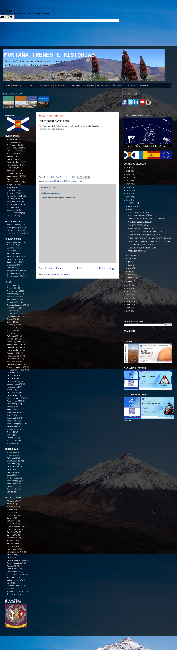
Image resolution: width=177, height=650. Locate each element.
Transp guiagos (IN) (14, 204)
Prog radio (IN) (12, 187)
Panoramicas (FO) (14, 401)
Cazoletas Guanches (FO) (16, 305)
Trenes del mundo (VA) (16, 574)
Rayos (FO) (11, 407)
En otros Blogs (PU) (14, 259)
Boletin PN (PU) (13, 245)
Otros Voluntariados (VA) (16, 560)
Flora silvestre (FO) (14, 356)
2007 (128, 311)
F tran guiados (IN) (14, 165)
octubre (131, 209)
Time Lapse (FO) (75, 181)
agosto (131, 258)
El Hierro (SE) (12, 455)
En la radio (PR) (13, 253)
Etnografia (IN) (12, 159)
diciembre (132, 203)
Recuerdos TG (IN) (14, 193)
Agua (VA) (10, 504)
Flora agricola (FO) (14, 350)
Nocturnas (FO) (13, 387)
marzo (131, 274)
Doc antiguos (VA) (14, 529)
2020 (128, 187)
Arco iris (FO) (12, 288)
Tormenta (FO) (12, 429)
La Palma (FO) (12, 373)
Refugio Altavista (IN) (15, 196)
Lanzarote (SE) (12, 472)
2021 (128, 184)
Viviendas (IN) (12, 216)
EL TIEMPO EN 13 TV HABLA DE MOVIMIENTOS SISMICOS (149, 238)
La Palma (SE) (12, 469)
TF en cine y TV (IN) (14, 201)
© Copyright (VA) (13, 594)
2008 (128, 308)
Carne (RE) (11, 518)
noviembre (132, 206)
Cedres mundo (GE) (14, 230)
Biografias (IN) (12, 142)
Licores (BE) (11, 546)
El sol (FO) (11, 333)
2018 (128, 193)
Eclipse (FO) (11, 322)
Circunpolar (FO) (13, 308)
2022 (128, 181)
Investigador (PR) (13, 265)
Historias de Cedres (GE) (16, 233)
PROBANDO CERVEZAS (136, 251)
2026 (128, 167)
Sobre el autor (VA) (14, 569)
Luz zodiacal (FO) (13, 381)
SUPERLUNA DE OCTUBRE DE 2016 (141, 228)
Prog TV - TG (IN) (13, 184)
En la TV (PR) (11, 251)
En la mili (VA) (12, 535)
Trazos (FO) (11, 432)
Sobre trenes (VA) (13, 571)
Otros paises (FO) (14, 395)
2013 (128, 291)
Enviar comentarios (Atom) (60, 274)
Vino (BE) (10, 583)
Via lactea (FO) (12, 440)
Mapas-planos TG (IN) (15, 176)
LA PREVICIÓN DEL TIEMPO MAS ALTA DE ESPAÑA (146, 218)
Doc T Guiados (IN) (14, 151)
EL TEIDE (30, 85)
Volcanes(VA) (12, 588)
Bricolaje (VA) (12, 515)
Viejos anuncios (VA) (15, 580)
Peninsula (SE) (12, 486)
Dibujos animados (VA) (16, 526)
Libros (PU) (11, 267)
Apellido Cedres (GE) (15, 225)
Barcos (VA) (11, 512)
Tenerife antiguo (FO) (15, 423)
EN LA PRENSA (103, 85)
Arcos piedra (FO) (14, 291)
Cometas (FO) (12, 310)
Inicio (80, 268)
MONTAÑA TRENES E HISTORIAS (49, 55)
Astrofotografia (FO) (15, 296)
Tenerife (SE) (11, 489)
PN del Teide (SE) (13, 478)
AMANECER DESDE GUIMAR (138, 225)
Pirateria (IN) (12, 179)
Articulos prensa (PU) (15, 242)
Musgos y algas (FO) (14, 384)
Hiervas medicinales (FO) (16, 370)
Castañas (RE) (12, 521)
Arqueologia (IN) (13, 139)
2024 (128, 174)
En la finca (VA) (12, 532)
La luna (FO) (11, 375)
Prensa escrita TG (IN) (15, 182)
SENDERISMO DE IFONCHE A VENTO (141, 244)
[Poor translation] (10, 17)
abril (130, 271)
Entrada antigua (107, 268)
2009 (128, 304)
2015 (128, 285)
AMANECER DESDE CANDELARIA (140, 222)
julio (130, 262)
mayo (130, 268)
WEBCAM (131, 85)
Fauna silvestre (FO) (14, 347)
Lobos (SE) (11, 475)
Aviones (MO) (12, 507)
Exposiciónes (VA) (14, 538)
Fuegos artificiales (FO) (16, 364)
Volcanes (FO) (12, 443)
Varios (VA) (11, 577)
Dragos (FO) (11, 319)
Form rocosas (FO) (14, 358)
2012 (128, 295)
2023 (128, 177)
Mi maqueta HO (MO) (15, 552)
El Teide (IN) (11, 153)
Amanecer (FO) (13, 285)
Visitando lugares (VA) (15, 586)
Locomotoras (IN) (14, 173)
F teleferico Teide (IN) (15, 162)
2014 (128, 288)
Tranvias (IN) (12, 207)
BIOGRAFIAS (60, 85)
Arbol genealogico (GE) (16, 227)
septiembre (133, 255)
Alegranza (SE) (12, 452)
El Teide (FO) (12, 327)
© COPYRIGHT (118, 85)
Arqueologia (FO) (13, 294)
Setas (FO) (11, 415)
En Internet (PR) (13, 248)
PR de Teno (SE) (13, 483)
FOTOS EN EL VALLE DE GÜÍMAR (140, 215)
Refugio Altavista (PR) (15, 270)
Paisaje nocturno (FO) (15, 398)
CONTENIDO (18, 85)
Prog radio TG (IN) (14, 190)
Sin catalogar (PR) (13, 273)
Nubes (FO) (62, 181)
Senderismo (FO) (13, 412)
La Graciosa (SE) (13, 466)
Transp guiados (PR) (15, 276)
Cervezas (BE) (12, 523)
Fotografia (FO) (51, 181)
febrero (131, 278)
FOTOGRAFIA (74, 85)
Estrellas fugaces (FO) (15, 342)
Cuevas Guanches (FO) (15, 313)
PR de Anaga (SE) (13, 481)
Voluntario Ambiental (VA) (17, 591)
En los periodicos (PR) (15, 256)
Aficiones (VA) (12, 501)
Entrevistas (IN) (12, 156)
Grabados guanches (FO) (16, 367)
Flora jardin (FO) (13, 353)
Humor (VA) (11, 540)
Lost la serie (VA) (13, 549)
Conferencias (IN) (13, 145)
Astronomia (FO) (13, 299)
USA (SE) (10, 492)
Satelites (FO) (12, 409)
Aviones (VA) (12, 509)
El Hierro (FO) (12, 325)
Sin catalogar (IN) (13, 199)
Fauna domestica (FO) (15, 344)
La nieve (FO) (12, 378)
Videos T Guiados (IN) (15, 213)
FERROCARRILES (45, 85)
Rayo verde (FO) (13, 404)
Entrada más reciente (50, 268)
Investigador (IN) (13, 170)
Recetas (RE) (11, 566)
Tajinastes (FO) (12, 418)
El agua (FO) (11, 330)
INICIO (7, 85)
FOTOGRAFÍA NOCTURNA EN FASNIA (142, 248)
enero (130, 281)
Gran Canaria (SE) (13, 461)
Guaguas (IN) (12, 167)
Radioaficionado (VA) (15, 563)
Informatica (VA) (13, 543)
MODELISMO (89, 85)
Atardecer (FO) (12, 302)
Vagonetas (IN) (12, 210)
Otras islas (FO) (13, 392)
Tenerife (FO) (12, 421)
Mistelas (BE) (12, 554)
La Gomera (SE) (13, 464)
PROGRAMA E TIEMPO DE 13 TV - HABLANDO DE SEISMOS (150, 241)
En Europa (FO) (12, 336)
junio (130, 265)
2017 (128, 197)
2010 (128, 301)
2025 (128, 171)
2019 (128, 190)
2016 (128, 200)
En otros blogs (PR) (14, 262)
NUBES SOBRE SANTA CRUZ (138, 212)
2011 (128, 298)
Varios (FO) (11, 438)
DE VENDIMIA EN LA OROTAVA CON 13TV (144, 235)
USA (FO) (10, 435)
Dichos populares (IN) (15, 148)
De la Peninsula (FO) (14, 316)
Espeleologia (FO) (14, 339)
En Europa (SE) (12, 458)
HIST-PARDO (144, 85)
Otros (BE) (11, 557)
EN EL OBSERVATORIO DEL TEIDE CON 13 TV (145, 231)
